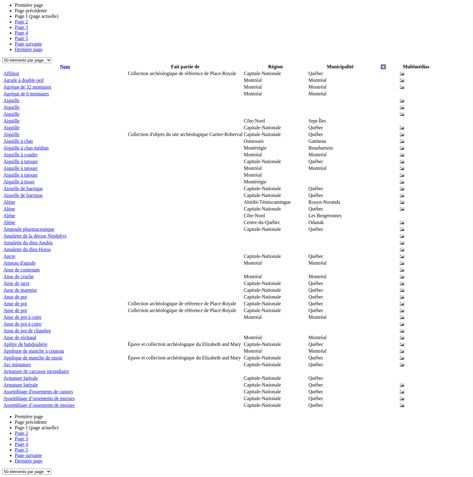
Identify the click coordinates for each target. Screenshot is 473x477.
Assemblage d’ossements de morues (39, 398)
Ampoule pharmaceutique (28, 229)
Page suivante (28, 43)
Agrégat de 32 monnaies (27, 87)
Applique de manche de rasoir (32, 357)
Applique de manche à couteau (33, 351)
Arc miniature (17, 364)
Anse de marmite (20, 290)
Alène (9, 202)
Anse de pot (15, 296)
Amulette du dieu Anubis (28, 242)
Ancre (9, 256)
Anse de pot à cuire (22, 317)
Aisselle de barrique (23, 188)
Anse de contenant (21, 269)
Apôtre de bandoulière (25, 344)
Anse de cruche (18, 276)
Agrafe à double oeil (23, 80)
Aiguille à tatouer (20, 161)
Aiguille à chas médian (26, 147)
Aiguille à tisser (18, 181)
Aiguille (11, 100)
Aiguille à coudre (20, 154)
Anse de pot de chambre (27, 330)
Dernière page (28, 49)
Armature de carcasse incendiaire (36, 371)
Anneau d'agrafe (19, 263)
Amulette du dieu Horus (27, 249)
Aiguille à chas (18, 141)
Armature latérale (20, 378)
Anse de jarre (16, 283)
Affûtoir (11, 73)
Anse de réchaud (19, 337)
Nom (65, 66)
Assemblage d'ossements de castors (38, 391)
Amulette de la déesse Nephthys (34, 235)
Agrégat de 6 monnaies (26, 93)
